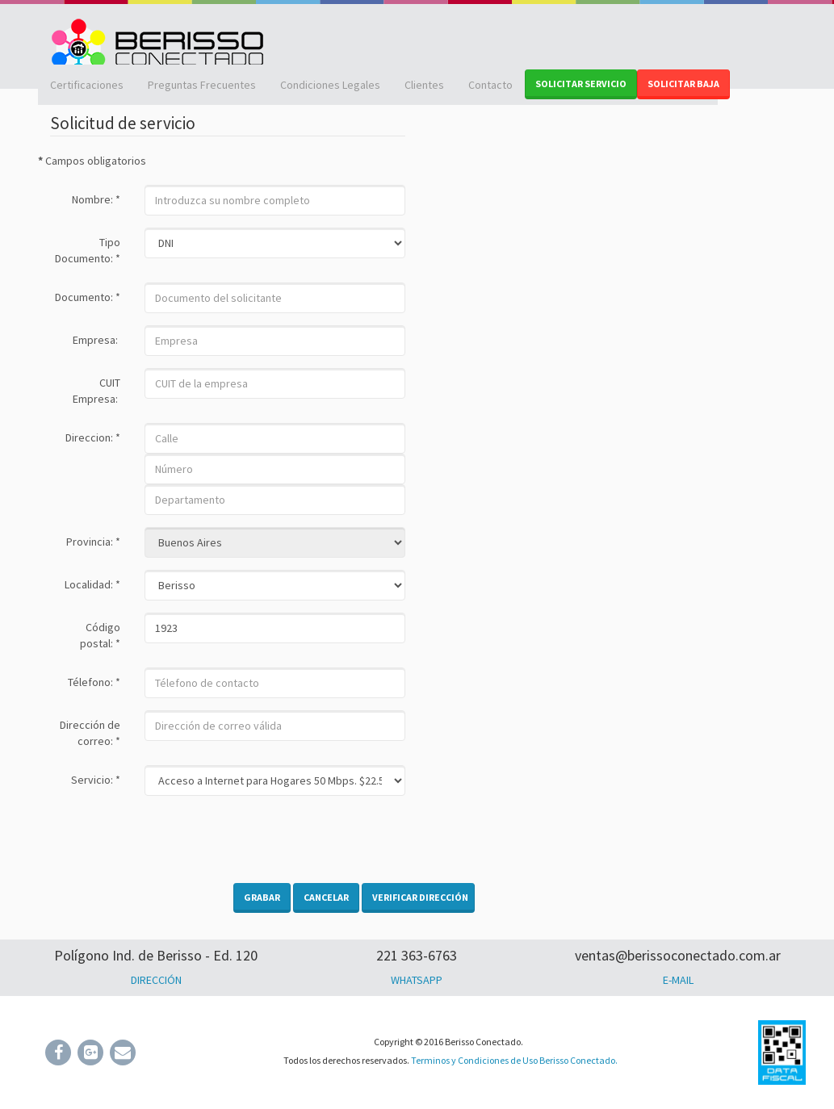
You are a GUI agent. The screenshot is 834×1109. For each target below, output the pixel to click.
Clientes (424, 84)
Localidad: (92, 584)
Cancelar (326, 897)
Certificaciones (87, 84)
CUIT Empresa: (96, 390)
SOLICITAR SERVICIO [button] (581, 83)
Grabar (262, 897)
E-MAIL (678, 980)
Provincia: (93, 541)
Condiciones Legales (330, 84)
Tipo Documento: (87, 250)
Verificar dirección (420, 897)
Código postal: (100, 635)
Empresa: (96, 340)
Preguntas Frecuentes (202, 84)
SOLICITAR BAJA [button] (683, 83)
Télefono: (94, 682)
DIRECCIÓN (156, 980)
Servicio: (95, 779)
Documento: (87, 297)
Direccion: (92, 437)
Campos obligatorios (92, 160)
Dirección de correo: (90, 733)
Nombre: (96, 199)
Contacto (490, 84)
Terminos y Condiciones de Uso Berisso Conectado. (514, 1060)
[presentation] (267, 839)
